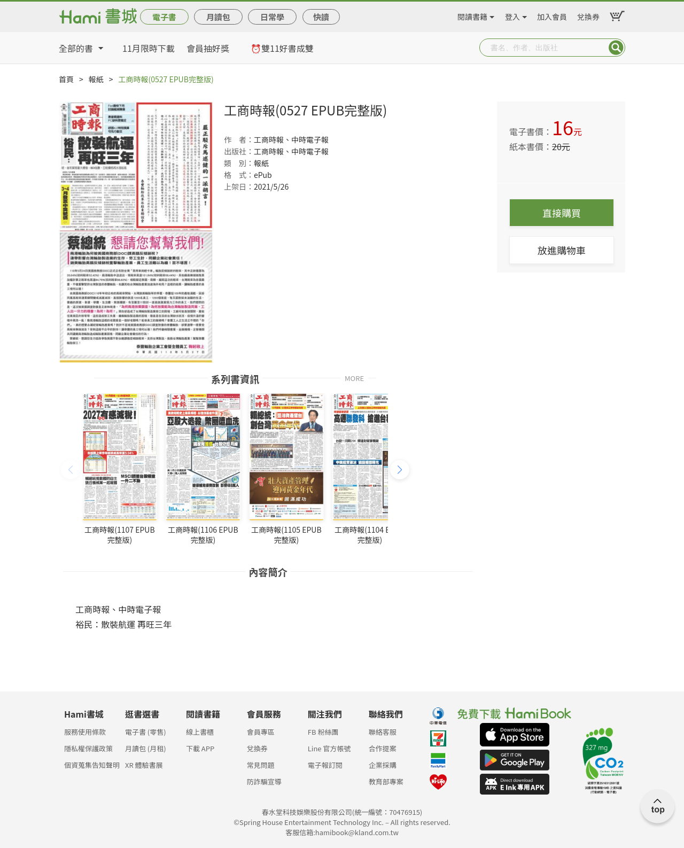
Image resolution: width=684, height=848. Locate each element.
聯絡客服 (383, 732)
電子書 (164, 16)
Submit (616, 47)
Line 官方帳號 (329, 748)
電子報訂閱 (325, 765)
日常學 (272, 16)
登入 (512, 15)
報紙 (96, 79)
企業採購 (383, 765)
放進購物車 (562, 250)
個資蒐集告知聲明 (92, 765)
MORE (354, 377)
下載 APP (200, 748)
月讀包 (218, 16)
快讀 (321, 16)
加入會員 (552, 15)
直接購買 (561, 213)
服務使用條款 (85, 732)
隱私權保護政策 (88, 748)
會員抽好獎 (207, 48)
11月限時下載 (148, 48)
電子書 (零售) (145, 732)
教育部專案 (386, 781)
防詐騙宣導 (264, 781)
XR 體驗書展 (144, 765)
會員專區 (261, 732)
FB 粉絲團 (323, 732)
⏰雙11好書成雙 (282, 48)
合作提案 (383, 748)
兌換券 (588, 15)
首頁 (66, 79)
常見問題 (261, 765)
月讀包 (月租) (145, 748)
